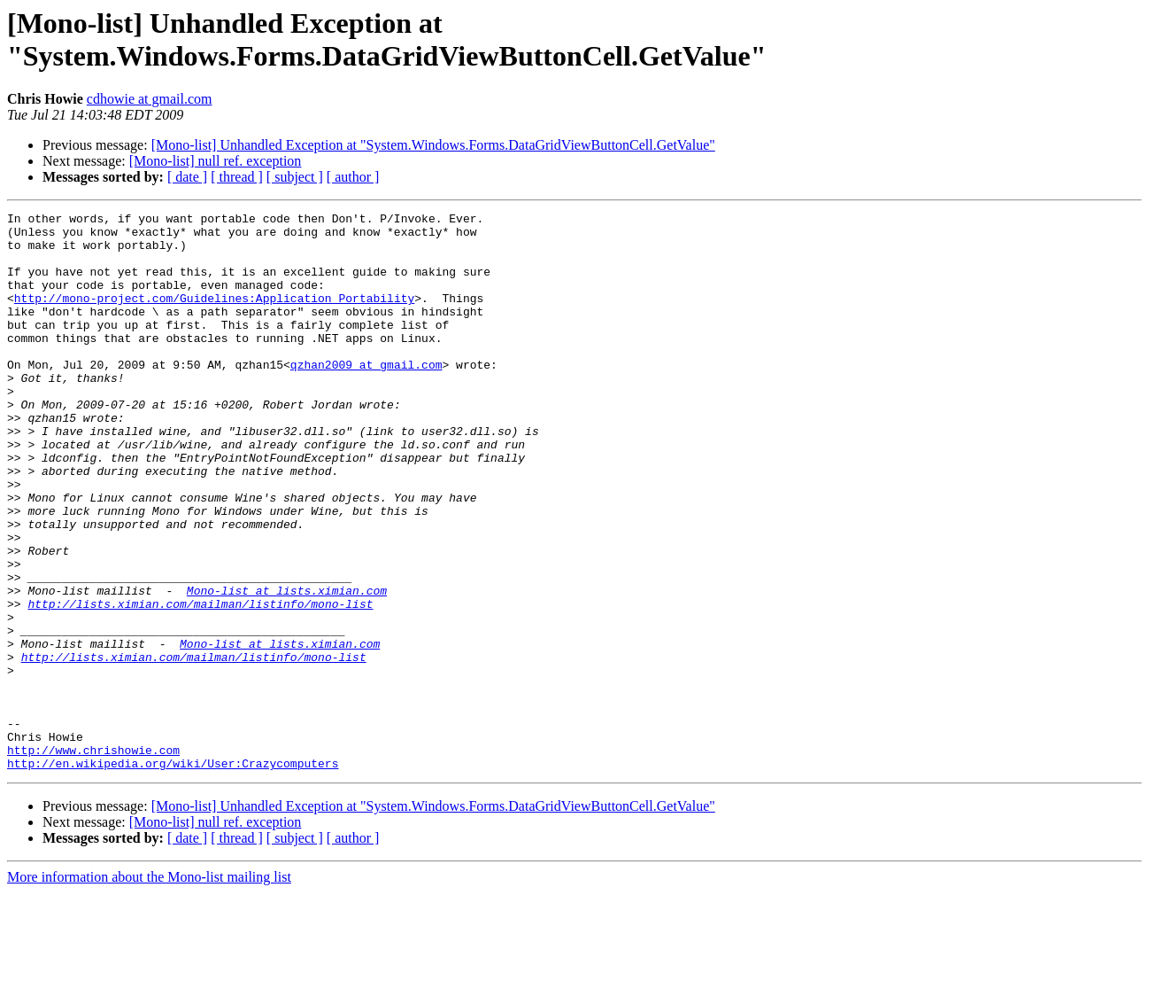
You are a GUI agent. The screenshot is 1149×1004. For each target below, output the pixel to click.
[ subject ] (294, 176)
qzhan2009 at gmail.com (366, 396)
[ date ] (187, 176)
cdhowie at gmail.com (149, 98)
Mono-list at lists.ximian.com (287, 667)
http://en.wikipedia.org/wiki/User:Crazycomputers (172, 875)
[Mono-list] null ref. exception (215, 160)
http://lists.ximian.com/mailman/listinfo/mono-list (200, 683)
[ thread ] (237, 176)
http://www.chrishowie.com (93, 859)
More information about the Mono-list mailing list (149, 988)
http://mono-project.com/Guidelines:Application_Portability (214, 316)
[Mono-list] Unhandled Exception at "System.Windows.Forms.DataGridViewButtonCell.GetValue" (433, 144)
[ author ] (353, 176)
